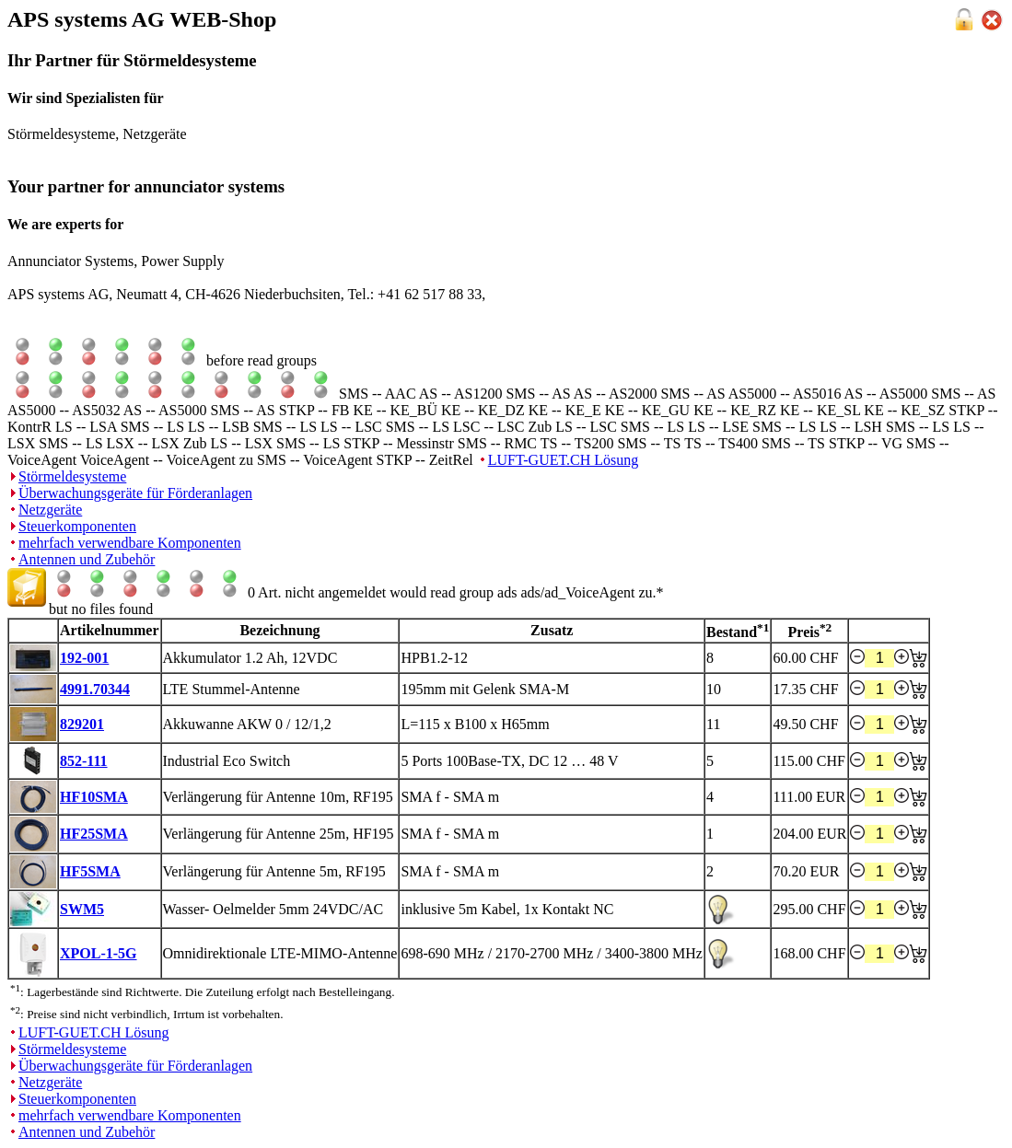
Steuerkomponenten (77, 526)
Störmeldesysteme (72, 476)
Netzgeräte (50, 509)
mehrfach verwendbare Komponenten (129, 543)
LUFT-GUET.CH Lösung (563, 460)
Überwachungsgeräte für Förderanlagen (135, 493)
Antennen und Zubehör (86, 559)
